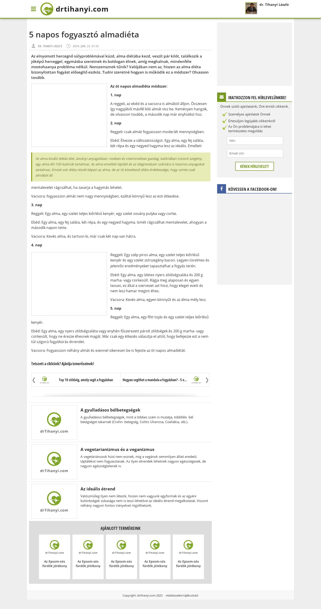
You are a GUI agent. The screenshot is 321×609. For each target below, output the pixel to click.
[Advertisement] (69, 115)
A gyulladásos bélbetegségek (110, 410)
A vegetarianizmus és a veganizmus (117, 449)
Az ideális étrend (97, 489)
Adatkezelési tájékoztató (182, 595)
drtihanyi (74, 9)
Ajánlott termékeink (120, 528)
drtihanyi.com (146, 595)
